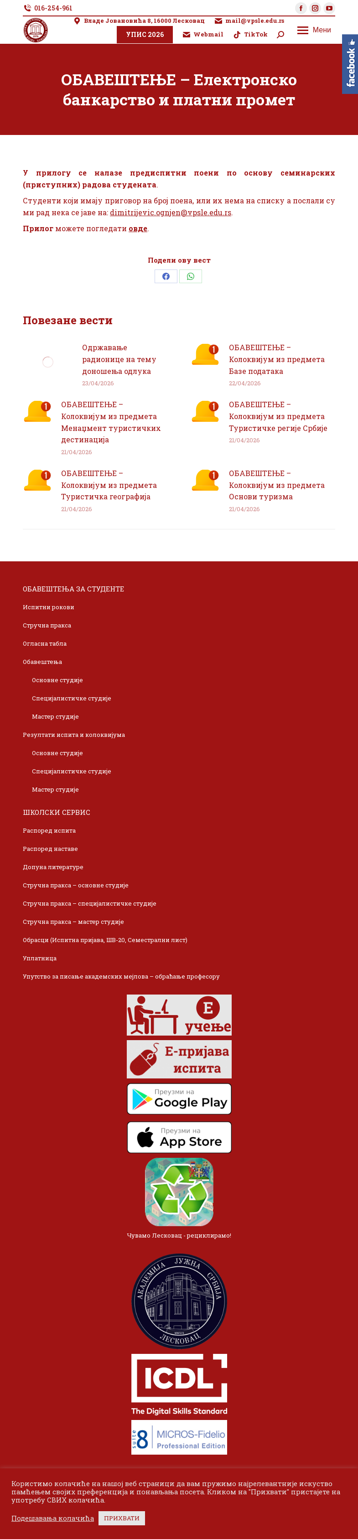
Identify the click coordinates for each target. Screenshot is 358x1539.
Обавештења (42, 662)
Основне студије (57, 680)
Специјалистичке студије (71, 698)
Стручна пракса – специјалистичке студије (89, 903)
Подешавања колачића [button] (52, 1518)
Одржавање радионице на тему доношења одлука (119, 358)
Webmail (202, 34)
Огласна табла (45, 643)
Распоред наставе (50, 849)
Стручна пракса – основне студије (76, 885)
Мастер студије (55, 716)
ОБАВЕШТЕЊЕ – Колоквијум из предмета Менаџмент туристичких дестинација (111, 421)
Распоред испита (49, 830)
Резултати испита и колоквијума (74, 735)
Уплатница (40, 958)
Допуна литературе (53, 867)
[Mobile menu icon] (314, 30)
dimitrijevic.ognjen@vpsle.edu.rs (170, 212)
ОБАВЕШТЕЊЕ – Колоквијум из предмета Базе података (277, 358)
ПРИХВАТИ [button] (122, 1518)
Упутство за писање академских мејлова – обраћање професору (121, 976)
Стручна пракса (47, 625)
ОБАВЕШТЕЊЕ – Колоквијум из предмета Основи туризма (277, 484)
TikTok (250, 34)
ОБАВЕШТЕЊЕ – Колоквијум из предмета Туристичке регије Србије (278, 415)
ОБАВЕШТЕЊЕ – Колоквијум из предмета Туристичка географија (109, 484)
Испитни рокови (48, 607)
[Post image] (48, 362)
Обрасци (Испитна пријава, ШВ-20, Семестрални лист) (105, 940)
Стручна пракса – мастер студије (73, 921)
